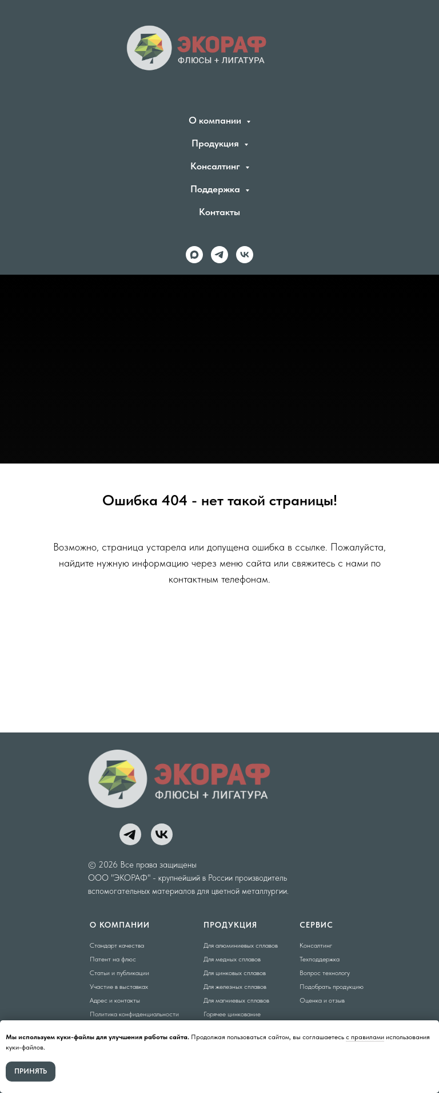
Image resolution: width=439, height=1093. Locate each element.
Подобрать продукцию (332, 987)
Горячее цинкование (232, 1014)
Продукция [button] (216, 143)
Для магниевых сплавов (236, 1000)
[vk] (244, 254)
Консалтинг (316, 945)
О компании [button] (216, 120)
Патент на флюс (113, 959)
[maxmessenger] (194, 254)
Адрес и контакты (115, 1000)
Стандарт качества (117, 945)
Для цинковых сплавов (234, 973)
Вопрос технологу (325, 973)
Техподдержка (320, 959)
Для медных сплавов (232, 959)
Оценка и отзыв (322, 1000)
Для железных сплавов (234, 987)
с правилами (365, 1037)
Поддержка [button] (216, 189)
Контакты (219, 211)
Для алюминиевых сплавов (240, 945)
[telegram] (219, 254)
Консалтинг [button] (216, 166)
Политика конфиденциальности (134, 1014)
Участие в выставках (119, 987)
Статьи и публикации (119, 973)
